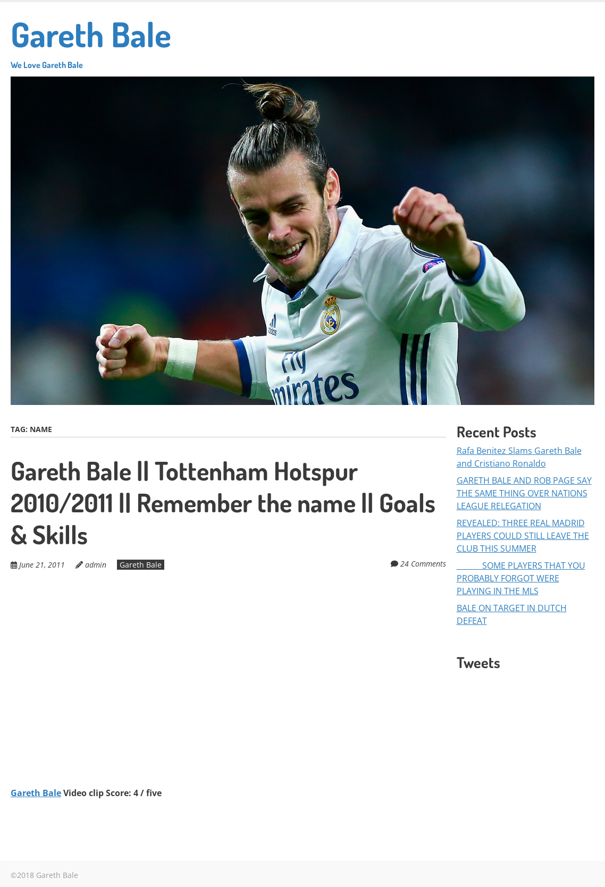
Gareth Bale (91, 41)
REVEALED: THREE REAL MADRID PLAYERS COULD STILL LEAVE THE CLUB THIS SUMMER (523, 535)
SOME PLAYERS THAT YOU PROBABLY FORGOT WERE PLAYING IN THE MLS (521, 578)
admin (95, 565)
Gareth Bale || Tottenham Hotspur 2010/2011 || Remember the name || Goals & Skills (223, 502)
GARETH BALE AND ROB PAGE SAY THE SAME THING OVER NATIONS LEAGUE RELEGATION (524, 493)
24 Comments (423, 564)
